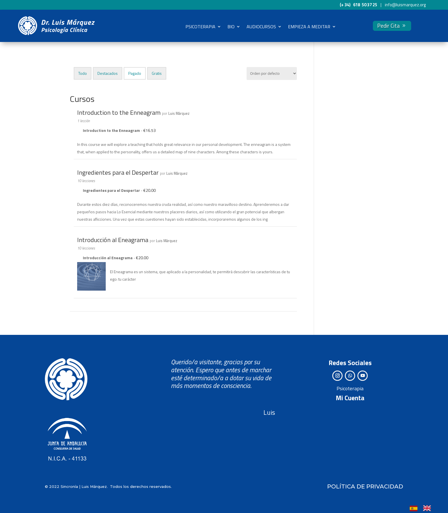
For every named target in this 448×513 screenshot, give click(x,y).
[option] (428, 508)
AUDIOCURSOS (261, 26)
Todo (82, 73)
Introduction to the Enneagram (119, 112)
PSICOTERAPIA (200, 26)
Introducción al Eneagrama (112, 239)
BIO (231, 26)
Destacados (107, 73)
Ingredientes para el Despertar (118, 172)
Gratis (157, 73)
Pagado (134, 73)
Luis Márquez (178, 113)
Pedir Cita (388, 25)
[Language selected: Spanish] (423, 508)
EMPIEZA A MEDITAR (309, 26)
